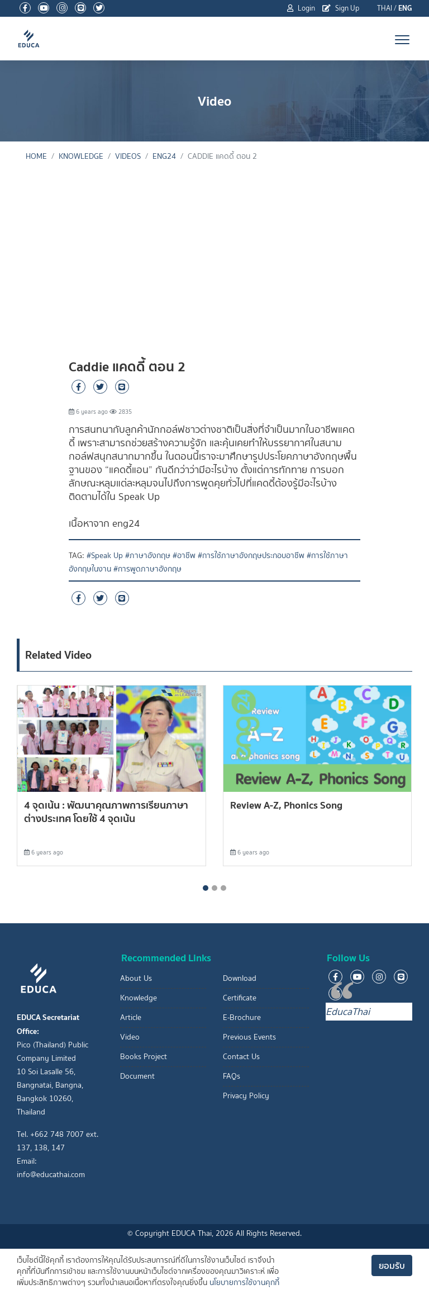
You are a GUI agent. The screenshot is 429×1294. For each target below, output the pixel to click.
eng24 (164, 156)
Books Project (143, 1056)
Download (239, 978)
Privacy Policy (246, 1096)
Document (137, 1076)
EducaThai (348, 1011)
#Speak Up (105, 555)
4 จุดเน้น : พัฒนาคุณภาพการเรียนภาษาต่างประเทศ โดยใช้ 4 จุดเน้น (106, 812)
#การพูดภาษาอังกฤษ (147, 569)
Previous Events (249, 1037)
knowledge (81, 156)
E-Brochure (242, 1017)
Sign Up (340, 8)
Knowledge (138, 998)
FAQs (231, 1076)
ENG (405, 8)
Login (301, 8)
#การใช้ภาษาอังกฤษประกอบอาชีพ (251, 555)
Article (130, 1017)
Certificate (239, 998)
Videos (128, 156)
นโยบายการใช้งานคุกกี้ (244, 1282)
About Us (136, 978)
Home (36, 156)
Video (130, 1037)
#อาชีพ (184, 555)
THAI (384, 8)
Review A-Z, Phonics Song (286, 805)
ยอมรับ (392, 1265)
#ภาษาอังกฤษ (147, 555)
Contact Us (241, 1056)
